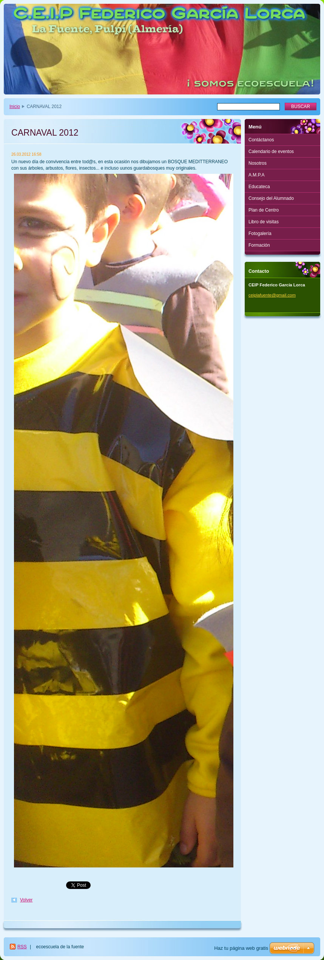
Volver (26, 900)
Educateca (259, 186)
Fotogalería (260, 233)
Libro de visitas (263, 221)
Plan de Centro (263, 210)
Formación (259, 245)
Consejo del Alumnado (271, 198)
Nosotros (257, 163)
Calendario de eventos (271, 151)
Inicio (14, 106)
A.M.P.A (256, 175)
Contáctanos (261, 139)
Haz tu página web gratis (241, 948)
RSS (22, 946)
